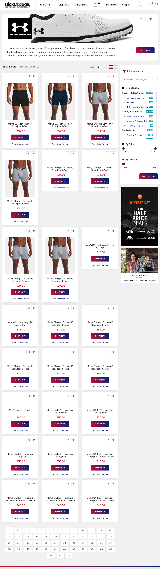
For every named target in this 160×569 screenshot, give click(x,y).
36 (101, 543)
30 (46, 543)
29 (37, 543)
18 (46, 536)
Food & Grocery (134, 135)
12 (101, 530)
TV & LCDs (132, 102)
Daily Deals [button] (80, 4)
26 (9, 543)
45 (74, 549)
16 (28, 536)
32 (64, 543)
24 (101, 536)
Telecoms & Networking (138, 107)
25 (110, 536)
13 (110, 530)
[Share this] (28, 76)
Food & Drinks (128, 130)
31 (55, 543)
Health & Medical (135, 125)
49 (110, 549)
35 (92, 543)
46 (83, 549)
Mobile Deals (97, 5)
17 (37, 536)
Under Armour (22, 144)
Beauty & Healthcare (132, 111)
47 (92, 549)
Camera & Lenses (135, 98)
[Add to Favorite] (34, 76)
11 (91, 530)
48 (101, 549)
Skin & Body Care (135, 116)
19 (55, 536)
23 (92, 536)
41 (37, 549)
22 (83, 536)
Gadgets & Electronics (133, 93)
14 (9, 536)
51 (60, 555)
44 (64, 549)
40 (28, 549)
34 (83, 543)
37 (110, 543)
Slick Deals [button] (45, 4)
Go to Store (145, 50)
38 (9, 549)
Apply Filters (148, 176)
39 (18, 549)
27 (18, 543)
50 (51, 555)
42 (46, 549)
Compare (126, 4)
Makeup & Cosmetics (137, 121)
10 (82, 530)
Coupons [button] (63, 4)
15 (18, 536)
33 (74, 543)
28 (28, 543)
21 (74, 536)
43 (55, 549)
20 (64, 536)
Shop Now (20, 137)
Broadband (111, 4)
